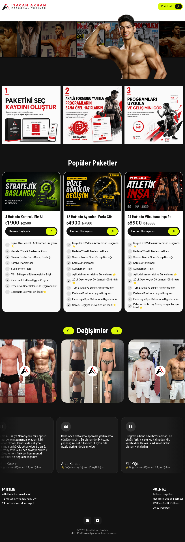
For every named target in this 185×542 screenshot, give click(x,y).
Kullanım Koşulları (163, 494)
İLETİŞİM (147, 6)
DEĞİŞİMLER (130, 6)
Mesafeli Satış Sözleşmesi (168, 498)
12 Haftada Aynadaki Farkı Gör (19, 498)
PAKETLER (112, 6)
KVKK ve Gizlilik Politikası (166, 503)
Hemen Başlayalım (20, 231)
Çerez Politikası (161, 507)
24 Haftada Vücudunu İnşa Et (18, 503)
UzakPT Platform (78, 533)
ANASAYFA (95, 6)
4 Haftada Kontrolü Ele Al (16, 494)
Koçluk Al (166, 6)
